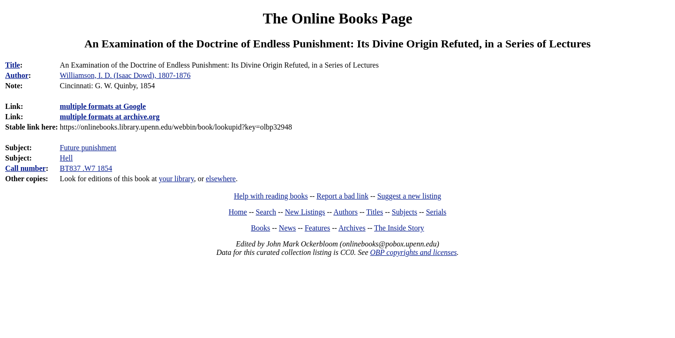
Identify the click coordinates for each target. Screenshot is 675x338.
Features (317, 228)
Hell (66, 158)
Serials (436, 212)
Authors (345, 212)
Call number (25, 168)
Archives (352, 228)
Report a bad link (342, 196)
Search (266, 212)
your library (176, 179)
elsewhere (221, 179)
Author (17, 75)
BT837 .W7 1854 (86, 168)
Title (12, 65)
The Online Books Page (337, 18)
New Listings (305, 212)
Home (238, 212)
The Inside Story (399, 228)
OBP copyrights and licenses (413, 252)
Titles (374, 212)
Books (260, 228)
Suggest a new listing (409, 196)
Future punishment (88, 148)
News (287, 228)
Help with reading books (271, 196)
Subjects (404, 212)
